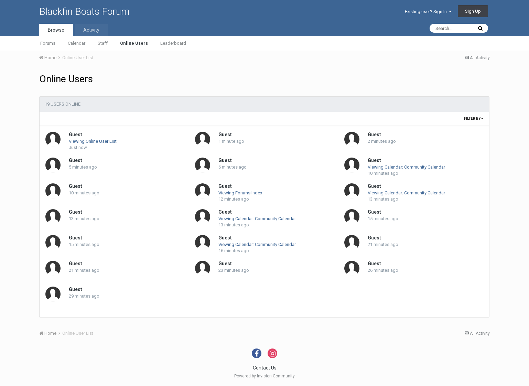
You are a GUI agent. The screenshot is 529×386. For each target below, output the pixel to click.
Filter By (473, 118)
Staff (103, 43)
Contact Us (265, 368)
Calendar (76, 43)
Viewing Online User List (93, 141)
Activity (91, 30)
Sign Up (473, 11)
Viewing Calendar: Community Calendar (406, 167)
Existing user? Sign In (428, 11)
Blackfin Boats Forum (84, 11)
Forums (47, 43)
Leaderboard (173, 43)
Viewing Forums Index (240, 192)
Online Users (134, 43)
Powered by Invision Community (264, 376)
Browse (56, 30)
